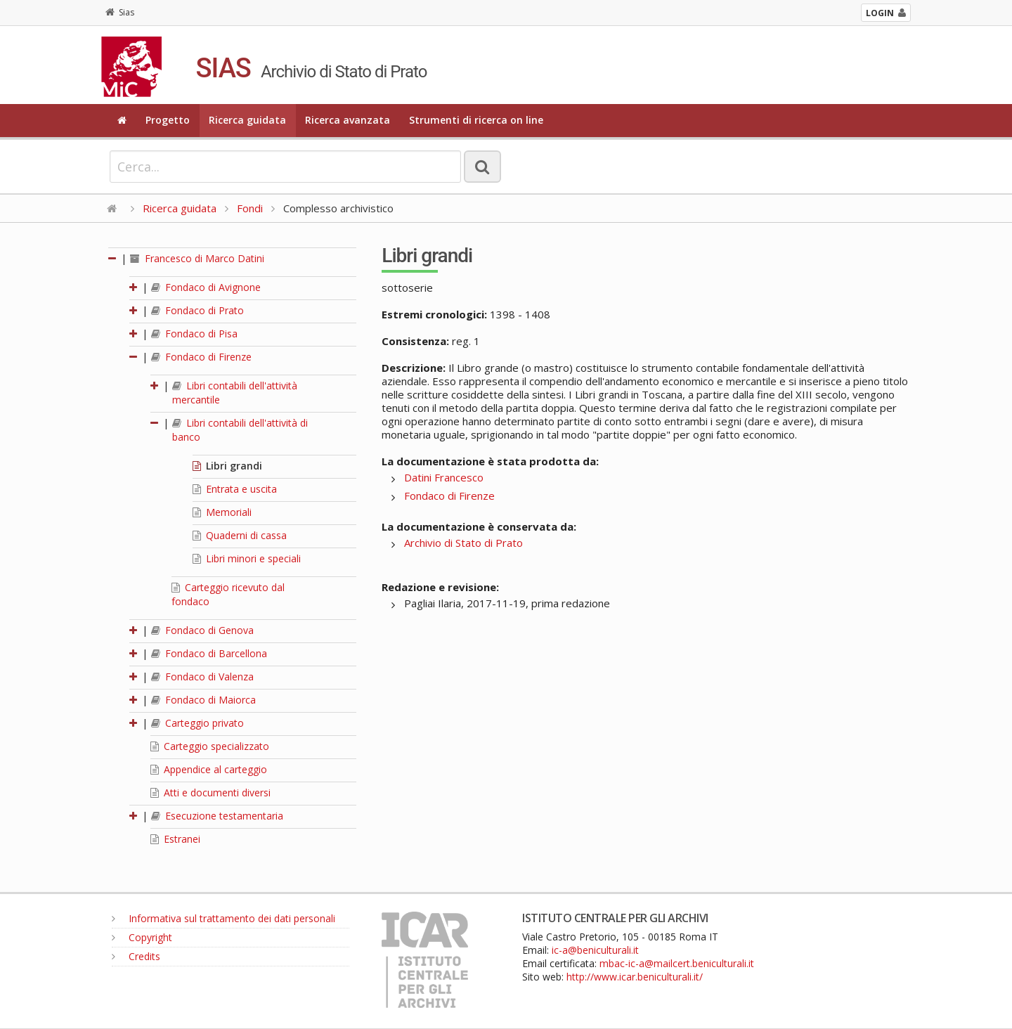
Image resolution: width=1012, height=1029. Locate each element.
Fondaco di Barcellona (209, 653)
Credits (136, 956)
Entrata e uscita (235, 489)
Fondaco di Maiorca (203, 699)
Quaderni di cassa (240, 535)
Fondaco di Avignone (206, 287)
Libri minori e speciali (247, 558)
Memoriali (222, 512)
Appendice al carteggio (208, 769)
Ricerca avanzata (347, 120)
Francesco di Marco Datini (197, 258)
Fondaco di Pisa (194, 333)
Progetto (167, 120)
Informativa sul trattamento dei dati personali (223, 918)
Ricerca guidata (247, 120)
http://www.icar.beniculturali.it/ (634, 976)
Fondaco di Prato (197, 310)
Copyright (142, 937)
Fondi (250, 208)
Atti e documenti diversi (210, 792)
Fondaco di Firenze (201, 356)
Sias (119, 12)
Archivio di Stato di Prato (463, 543)
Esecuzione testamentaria (217, 815)
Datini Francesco (444, 477)
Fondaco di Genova (202, 630)
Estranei (175, 839)
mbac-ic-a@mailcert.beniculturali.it (676, 963)
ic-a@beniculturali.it (595, 950)
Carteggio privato (197, 723)
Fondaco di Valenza (202, 676)
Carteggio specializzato (209, 746)
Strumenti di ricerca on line (476, 120)
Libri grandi (227, 465)
